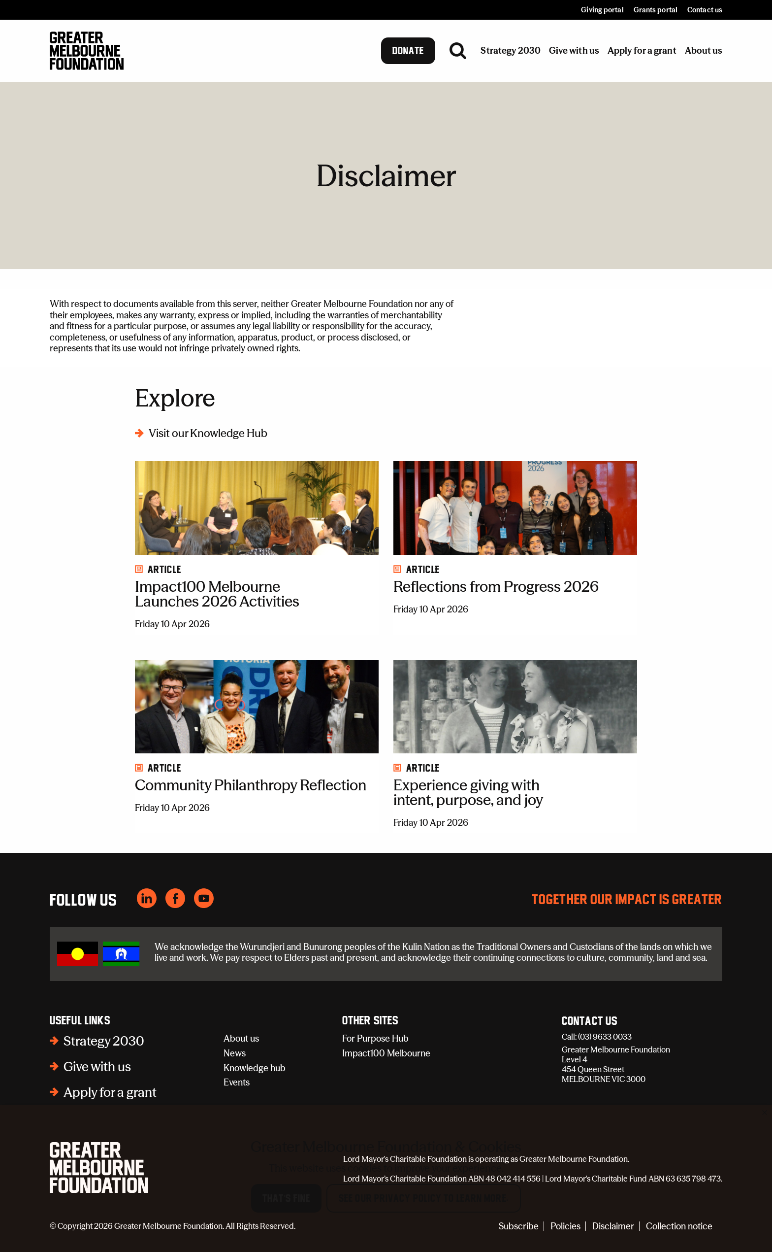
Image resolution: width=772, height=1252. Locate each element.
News (235, 1053)
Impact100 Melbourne (386, 1053)
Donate (408, 51)
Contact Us (589, 1021)
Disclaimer (613, 1226)
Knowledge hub (255, 1068)
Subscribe (519, 1226)
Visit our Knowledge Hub (208, 433)
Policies (565, 1226)
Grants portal (655, 9)
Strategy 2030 (104, 1041)
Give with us (97, 1067)
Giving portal (602, 9)
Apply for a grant (110, 1092)
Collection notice (679, 1226)
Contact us (704, 9)
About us (241, 1038)
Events (237, 1082)
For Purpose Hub (375, 1038)
